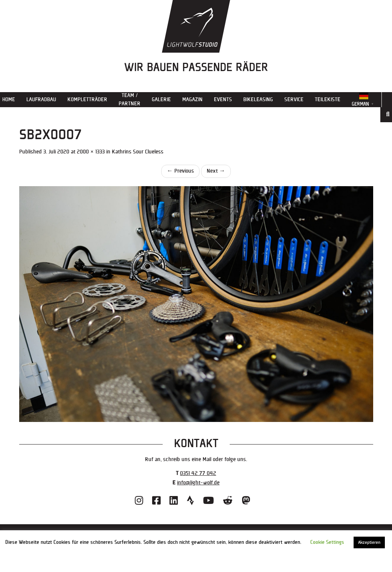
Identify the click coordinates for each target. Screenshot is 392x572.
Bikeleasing (258, 99)
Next (216, 171)
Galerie (161, 99)
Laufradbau (41, 99)
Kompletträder (87, 99)
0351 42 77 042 (198, 473)
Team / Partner (129, 99)
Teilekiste (327, 99)
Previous (180, 171)
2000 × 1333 (91, 152)
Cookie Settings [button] (327, 542)
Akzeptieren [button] (369, 542)
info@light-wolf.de (198, 483)
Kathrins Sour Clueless (137, 152)
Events (223, 99)
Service (294, 99)
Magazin (192, 99)
